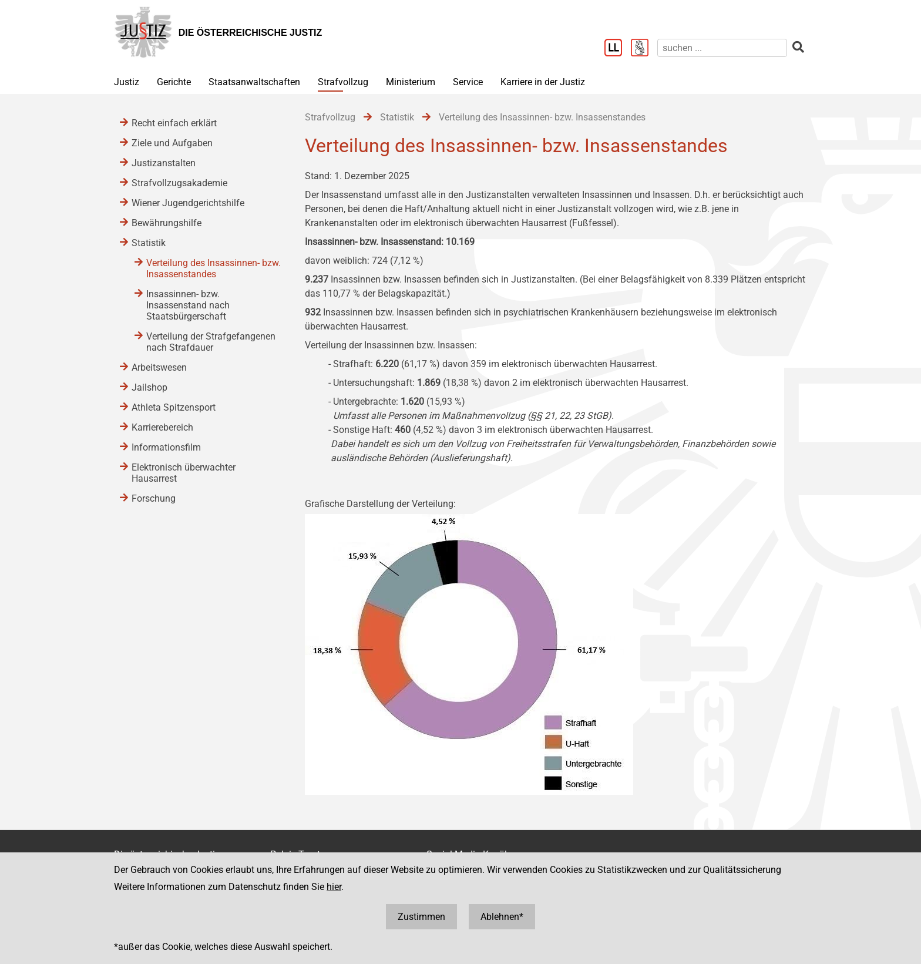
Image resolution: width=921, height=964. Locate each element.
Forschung (154, 498)
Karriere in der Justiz (542, 82)
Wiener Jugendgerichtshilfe (188, 203)
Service (468, 82)
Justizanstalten (164, 163)
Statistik (149, 242)
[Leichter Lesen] (617, 49)
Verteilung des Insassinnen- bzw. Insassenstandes (213, 268)
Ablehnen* (501, 916)
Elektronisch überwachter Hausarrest (184, 473)
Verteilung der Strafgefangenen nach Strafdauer (210, 342)
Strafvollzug (343, 82)
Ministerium (410, 82)
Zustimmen (421, 916)
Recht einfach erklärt (174, 123)
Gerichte (174, 82)
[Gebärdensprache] (644, 49)
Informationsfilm (166, 447)
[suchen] (722, 48)
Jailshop (149, 387)
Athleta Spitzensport (174, 407)
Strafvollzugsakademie (179, 183)
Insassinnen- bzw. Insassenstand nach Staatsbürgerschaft (188, 305)
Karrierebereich (162, 427)
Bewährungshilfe (166, 223)
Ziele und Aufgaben (172, 143)
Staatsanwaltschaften (254, 82)
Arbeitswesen (159, 367)
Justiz (126, 82)
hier (334, 886)
